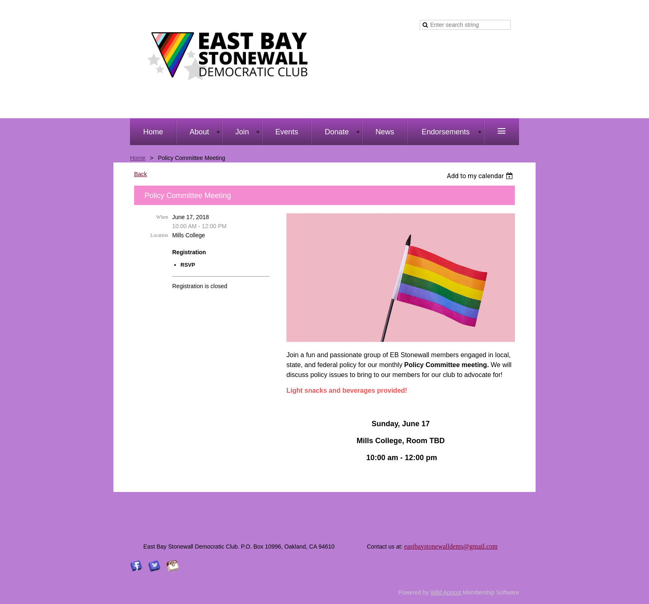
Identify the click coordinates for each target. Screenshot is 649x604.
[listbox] (481, 176)
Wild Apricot (445, 592)
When (162, 217)
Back (140, 174)
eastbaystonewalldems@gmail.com (451, 546)
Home (137, 158)
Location (159, 235)
